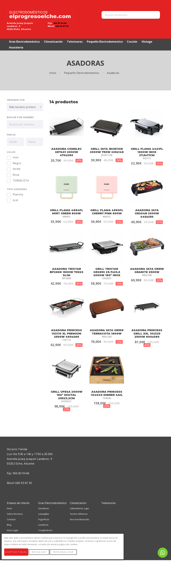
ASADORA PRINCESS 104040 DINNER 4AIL (107, 394)
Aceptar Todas (18, 553)
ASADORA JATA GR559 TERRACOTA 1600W (107, 332)
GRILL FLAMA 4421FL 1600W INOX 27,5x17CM (147, 152)
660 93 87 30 (61, 26)
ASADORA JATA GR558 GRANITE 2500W (147, 271)
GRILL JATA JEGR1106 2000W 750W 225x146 (107, 151)
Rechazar (43, 553)
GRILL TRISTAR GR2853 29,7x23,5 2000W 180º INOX (106, 272)
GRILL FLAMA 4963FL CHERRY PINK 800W (106, 212)
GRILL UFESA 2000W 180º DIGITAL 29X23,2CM (66, 396)
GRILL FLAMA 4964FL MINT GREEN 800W (66, 212)
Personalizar (68, 553)
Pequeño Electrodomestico (82, 73)
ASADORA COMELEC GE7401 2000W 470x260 (66, 152)
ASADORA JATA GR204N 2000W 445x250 (147, 214)
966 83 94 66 (59, 23)
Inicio (53, 73)
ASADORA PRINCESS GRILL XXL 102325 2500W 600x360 (146, 334)
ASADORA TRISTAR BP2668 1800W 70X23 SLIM (66, 272)
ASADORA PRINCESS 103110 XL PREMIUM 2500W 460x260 (66, 334)
